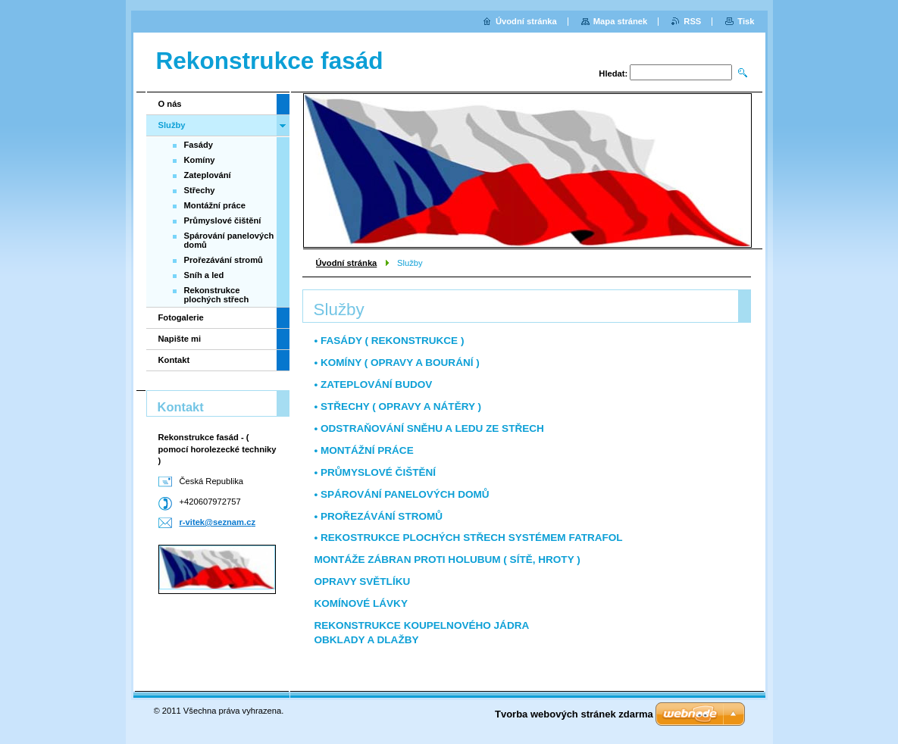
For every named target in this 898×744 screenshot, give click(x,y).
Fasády (199, 144)
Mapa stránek (620, 21)
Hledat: (613, 73)
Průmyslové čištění (222, 220)
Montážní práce (215, 205)
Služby (172, 125)
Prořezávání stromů (223, 259)
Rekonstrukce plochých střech (216, 295)
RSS (692, 21)
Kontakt (174, 359)
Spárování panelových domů (229, 240)
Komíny (199, 159)
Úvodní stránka (346, 262)
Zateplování (207, 175)
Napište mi (180, 338)
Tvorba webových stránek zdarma (574, 714)
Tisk (745, 21)
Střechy (199, 190)
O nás (170, 103)
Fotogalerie (181, 317)
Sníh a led (204, 275)
